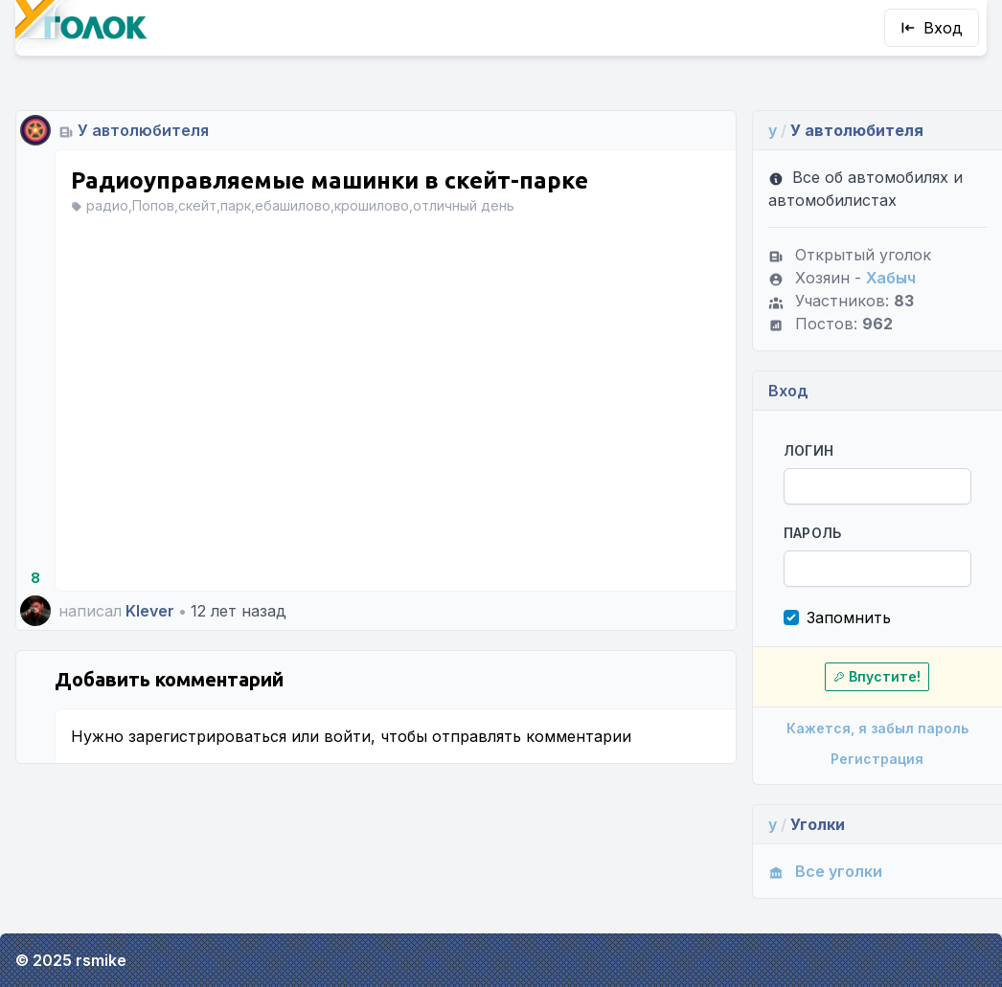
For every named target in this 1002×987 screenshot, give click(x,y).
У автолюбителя (143, 130)
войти (347, 736)
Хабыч (891, 277)
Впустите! (877, 676)
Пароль (813, 533)
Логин (809, 450)
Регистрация (877, 759)
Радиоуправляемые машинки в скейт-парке (329, 180)
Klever (149, 610)
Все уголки (825, 871)
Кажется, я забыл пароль (877, 728)
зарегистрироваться (207, 736)
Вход (931, 27)
